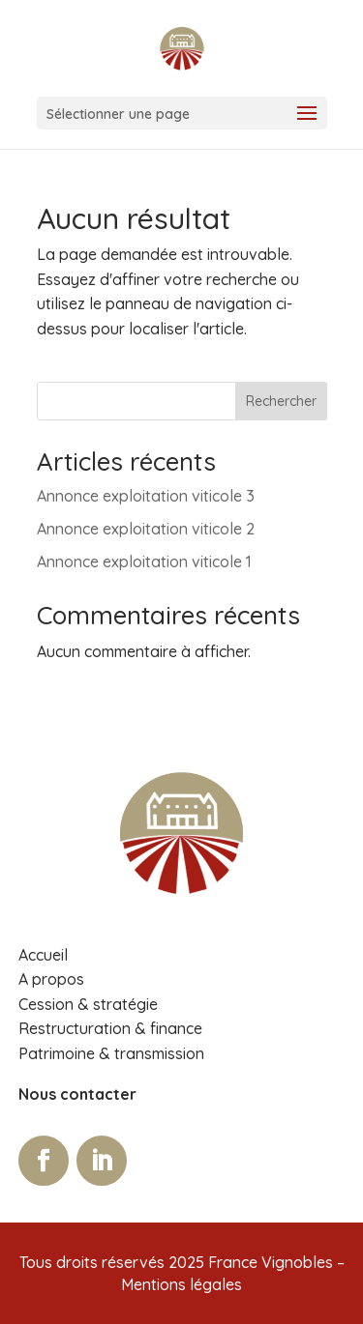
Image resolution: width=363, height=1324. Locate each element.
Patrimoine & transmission (111, 1053)
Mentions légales (181, 1284)
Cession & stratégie (88, 1004)
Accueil (43, 954)
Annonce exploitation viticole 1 (144, 561)
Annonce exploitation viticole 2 (146, 528)
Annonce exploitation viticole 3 (146, 495)
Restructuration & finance (110, 1028)
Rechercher (281, 401)
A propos (51, 979)
